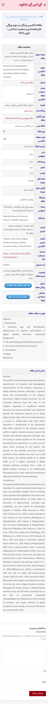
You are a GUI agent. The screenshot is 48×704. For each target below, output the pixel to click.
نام (44, 671)
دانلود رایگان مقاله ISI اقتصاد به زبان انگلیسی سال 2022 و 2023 (21, 18)
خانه (40, 17)
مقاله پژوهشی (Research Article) (19, 118)
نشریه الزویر (28, 111)
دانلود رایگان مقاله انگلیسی (18, 285)
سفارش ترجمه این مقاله (17, 297)
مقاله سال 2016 (27, 83)
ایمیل (44, 682)
